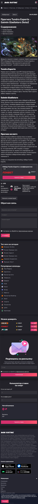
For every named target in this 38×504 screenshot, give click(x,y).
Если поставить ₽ (6, 389)
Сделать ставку (19, 177)
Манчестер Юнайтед (8, 296)
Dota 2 (15, 14)
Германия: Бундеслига (8, 259)
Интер (4, 290)
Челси (4, 287)
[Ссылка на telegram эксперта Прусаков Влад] (12, 189)
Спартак (5, 302)
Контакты (3, 483)
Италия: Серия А (6, 253)
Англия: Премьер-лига (8, 256)
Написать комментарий (9, 198)
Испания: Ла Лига (7, 247)
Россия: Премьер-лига (8, 250)
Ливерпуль (5, 278)
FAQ (2, 489)
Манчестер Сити (7, 275)
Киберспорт (5, 14)
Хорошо (5, 501)
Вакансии (3, 485)
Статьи (3, 487)
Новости (3, 491)
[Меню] (1, 2)
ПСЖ (4, 284)
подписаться (19, 374)
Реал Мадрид (6, 269)
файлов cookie (21, 498)
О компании (4, 481)
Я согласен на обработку (17, 231)
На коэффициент (6, 397)
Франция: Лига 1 (6, 262)
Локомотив (6, 304)
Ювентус (5, 293)
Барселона (5, 272)
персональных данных (26, 231)
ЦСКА (4, 308)
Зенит (4, 299)
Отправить (5, 235)
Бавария (5, 281)
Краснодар (5, 310)
